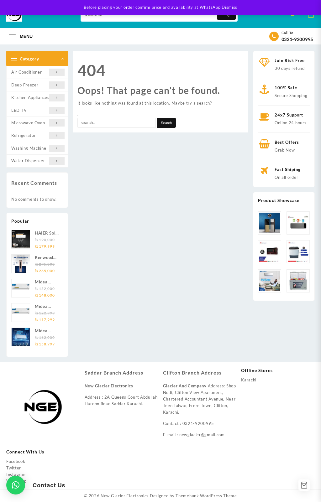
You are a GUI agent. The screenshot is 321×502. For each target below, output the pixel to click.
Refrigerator (38, 135)
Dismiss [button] (229, 7)
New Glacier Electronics (125, 495)
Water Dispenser (38, 160)
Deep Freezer (38, 85)
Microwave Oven (38, 123)
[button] (15, 485)
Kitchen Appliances (38, 97)
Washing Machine (38, 148)
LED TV (38, 110)
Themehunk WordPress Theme (206, 495)
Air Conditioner (38, 72)
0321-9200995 (297, 39)
